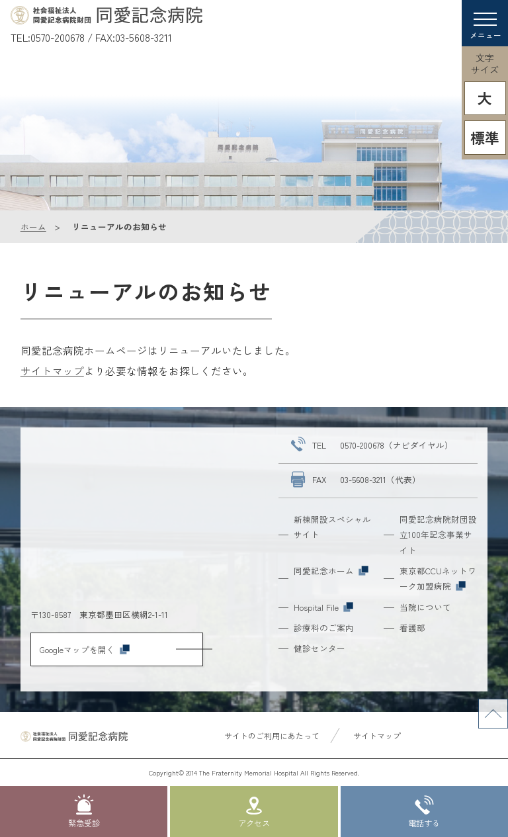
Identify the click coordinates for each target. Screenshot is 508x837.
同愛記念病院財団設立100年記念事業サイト (438, 534)
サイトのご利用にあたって (271, 735)
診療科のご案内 (324, 627)
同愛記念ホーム (331, 570)
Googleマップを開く (85, 649)
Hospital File (323, 607)
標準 (484, 137)
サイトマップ (52, 370)
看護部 (412, 627)
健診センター (319, 648)
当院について (425, 607)
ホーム (33, 226)
